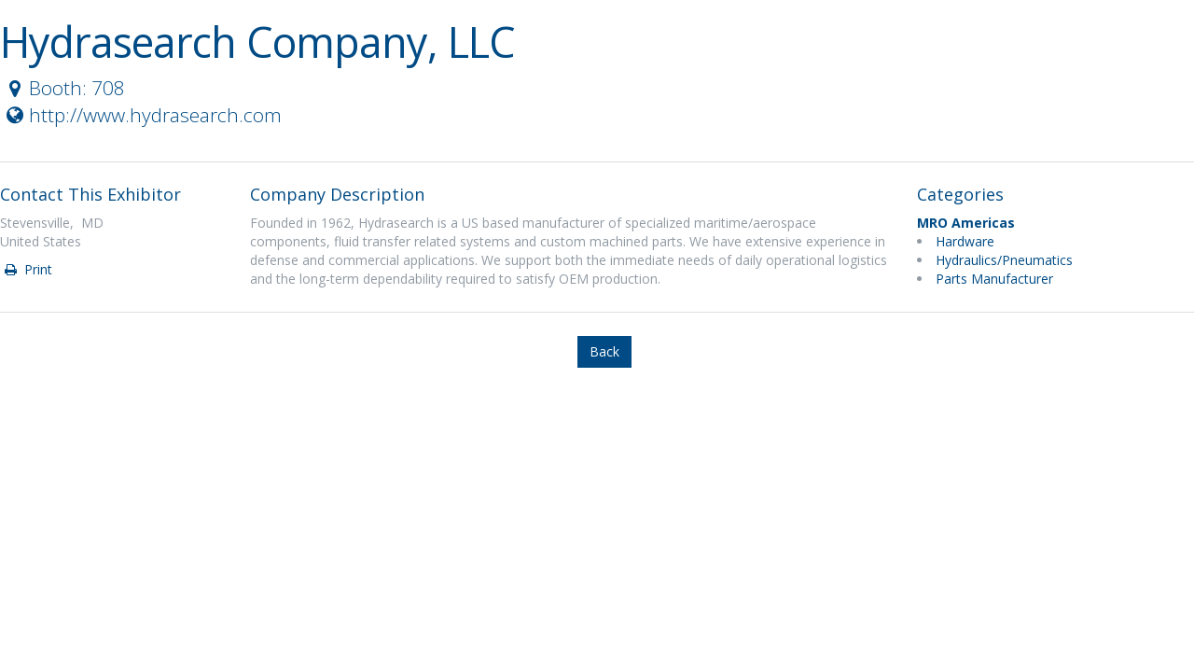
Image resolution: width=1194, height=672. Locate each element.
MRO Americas (966, 222)
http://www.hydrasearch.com (142, 115)
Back (604, 351)
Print (27, 269)
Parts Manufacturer (994, 278)
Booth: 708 (63, 88)
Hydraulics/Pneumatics (1004, 260)
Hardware (965, 241)
